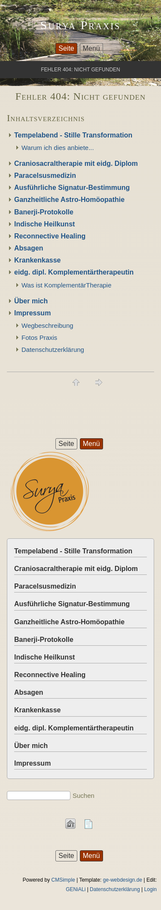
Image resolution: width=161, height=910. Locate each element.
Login (150, 889)
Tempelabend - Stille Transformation (73, 135)
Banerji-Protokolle (43, 212)
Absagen (28, 248)
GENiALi (75, 889)
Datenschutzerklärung (52, 349)
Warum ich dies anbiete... (57, 147)
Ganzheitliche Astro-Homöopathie (69, 199)
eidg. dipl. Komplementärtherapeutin (74, 272)
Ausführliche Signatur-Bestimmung (72, 187)
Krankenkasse (37, 260)
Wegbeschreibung (47, 325)
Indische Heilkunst (44, 224)
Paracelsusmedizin (45, 175)
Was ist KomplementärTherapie (66, 285)
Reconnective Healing (49, 236)
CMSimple (63, 880)
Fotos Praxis (39, 337)
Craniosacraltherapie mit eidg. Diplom (76, 163)
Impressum (32, 313)
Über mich (31, 301)
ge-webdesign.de (122, 880)
